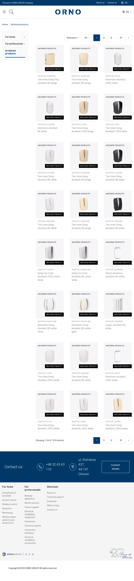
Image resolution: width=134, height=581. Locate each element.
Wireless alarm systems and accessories (9, 520)
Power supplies (32, 507)
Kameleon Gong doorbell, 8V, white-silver (48, 328)
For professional (14, 43)
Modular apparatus (29, 497)
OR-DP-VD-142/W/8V (80, 373)
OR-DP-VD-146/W (79, 421)
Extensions (30, 521)
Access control (9, 500)
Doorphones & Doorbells (9, 494)
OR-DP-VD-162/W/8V (114, 269)
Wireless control (9, 504)
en (126, 3)
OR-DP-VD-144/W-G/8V (81, 269)
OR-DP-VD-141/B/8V (114, 173)
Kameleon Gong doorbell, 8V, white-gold (82, 328)
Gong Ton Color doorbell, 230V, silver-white (49, 276)
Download (51, 501)
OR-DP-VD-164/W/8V (114, 321)
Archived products (10, 52)
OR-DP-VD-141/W (45, 421)
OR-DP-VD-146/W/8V (46, 221)
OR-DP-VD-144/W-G (46, 269)
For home (10, 37)
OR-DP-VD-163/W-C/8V (81, 321)
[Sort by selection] (72, 37)
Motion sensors (32, 503)
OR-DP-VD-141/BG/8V (81, 173)
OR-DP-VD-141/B (112, 124)
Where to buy (53, 505)
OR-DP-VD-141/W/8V (46, 173)
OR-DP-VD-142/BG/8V (81, 76)
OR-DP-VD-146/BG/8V (81, 221)
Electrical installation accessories (30, 540)
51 (121, 38)
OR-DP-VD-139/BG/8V (47, 76)
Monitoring (7, 513)
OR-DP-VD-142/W (45, 373)
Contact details (115, 466)
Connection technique (30, 531)
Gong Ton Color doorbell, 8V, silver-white (82, 276)
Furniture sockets (33, 526)
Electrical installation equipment (30, 514)
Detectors (7, 508)
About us (100, 3)
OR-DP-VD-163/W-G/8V (47, 321)
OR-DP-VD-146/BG (113, 421)
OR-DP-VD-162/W (113, 373)
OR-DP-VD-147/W (113, 76)
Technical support (55, 497)
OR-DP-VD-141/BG (79, 124)
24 (86, 38)
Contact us (112, 3)
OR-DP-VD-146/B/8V (114, 221)
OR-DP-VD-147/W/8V (46, 124)
